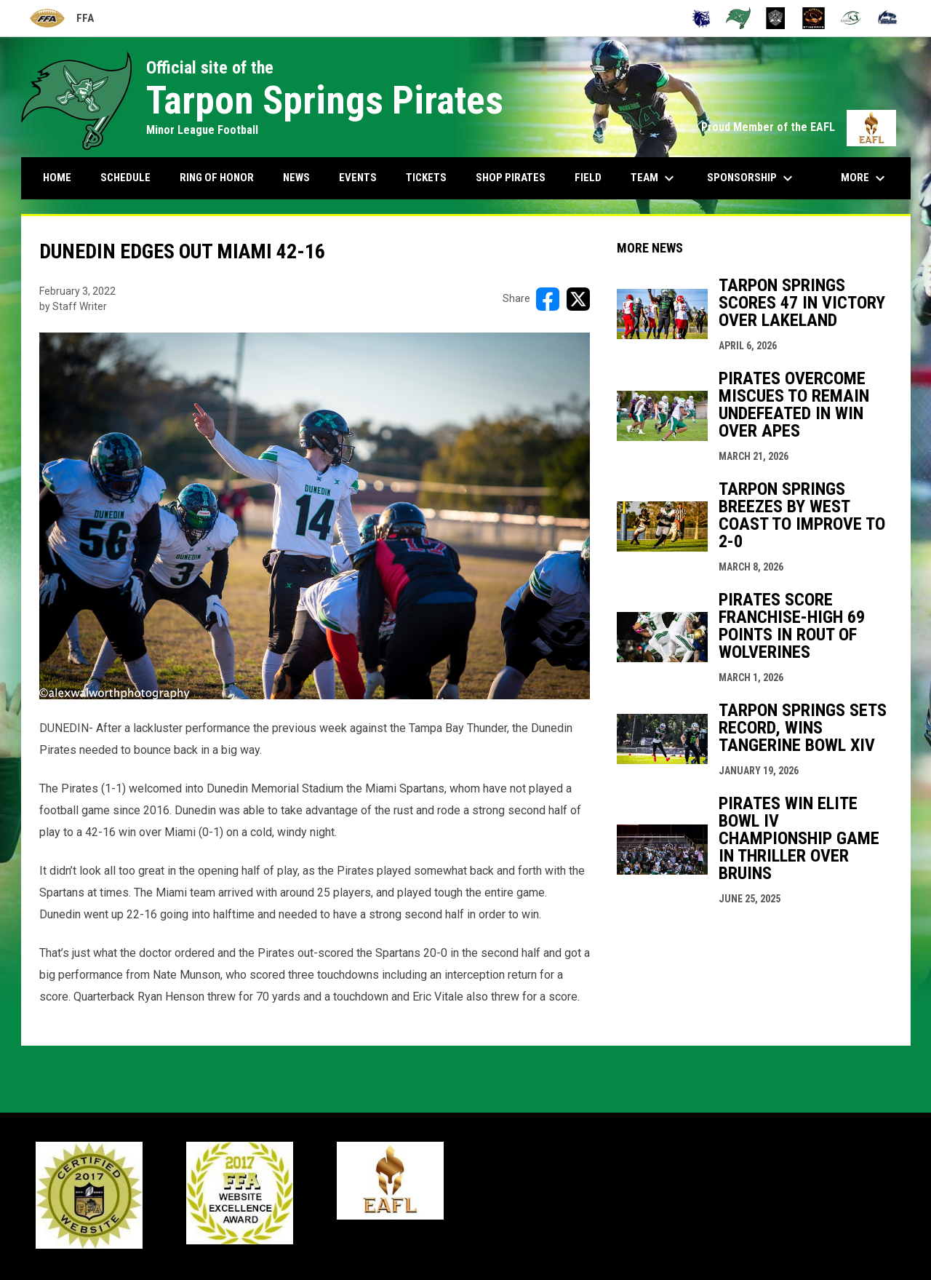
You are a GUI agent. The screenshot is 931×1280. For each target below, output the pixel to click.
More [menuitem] (865, 178)
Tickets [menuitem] (426, 177)
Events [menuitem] (358, 177)
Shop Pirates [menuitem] (511, 177)
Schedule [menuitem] (125, 177)
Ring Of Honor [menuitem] (217, 177)
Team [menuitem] (654, 178)
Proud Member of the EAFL (798, 127)
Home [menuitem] (57, 177)
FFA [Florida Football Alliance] (61, 18)
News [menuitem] (296, 177)
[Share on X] (578, 299)
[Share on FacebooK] (547, 299)
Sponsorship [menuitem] (751, 178)
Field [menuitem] (588, 177)
